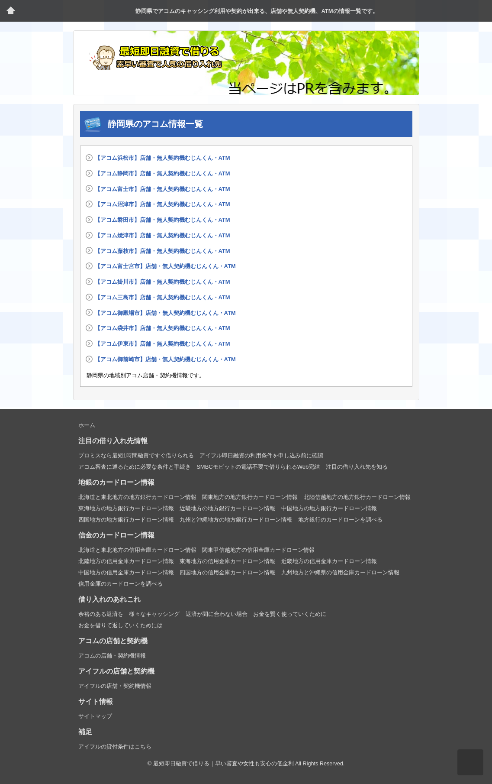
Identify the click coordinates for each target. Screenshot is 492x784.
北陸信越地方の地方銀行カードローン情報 (357, 497)
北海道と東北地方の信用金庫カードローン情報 (137, 550)
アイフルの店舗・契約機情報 (114, 686)
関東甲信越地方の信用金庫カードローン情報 (258, 550)
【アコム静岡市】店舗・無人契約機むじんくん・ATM (162, 173)
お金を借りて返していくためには (120, 625)
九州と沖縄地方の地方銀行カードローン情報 (236, 519)
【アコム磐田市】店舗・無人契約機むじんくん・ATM (162, 220)
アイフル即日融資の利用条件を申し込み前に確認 (261, 455)
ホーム (86, 425)
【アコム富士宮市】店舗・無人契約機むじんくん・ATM (165, 266)
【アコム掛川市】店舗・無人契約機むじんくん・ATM (162, 282)
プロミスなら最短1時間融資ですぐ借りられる (136, 455)
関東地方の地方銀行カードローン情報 (250, 497)
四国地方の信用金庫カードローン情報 (227, 572)
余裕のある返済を (100, 614)
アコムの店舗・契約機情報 (112, 655)
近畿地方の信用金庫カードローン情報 (329, 561)
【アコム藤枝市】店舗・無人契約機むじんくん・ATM (162, 251)
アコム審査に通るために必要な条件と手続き (134, 466)
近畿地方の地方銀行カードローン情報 (227, 508)
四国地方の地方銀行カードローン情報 (126, 519)
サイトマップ (95, 716)
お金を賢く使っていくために (289, 614)
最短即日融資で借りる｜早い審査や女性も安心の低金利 (223, 764)
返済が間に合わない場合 (217, 614)
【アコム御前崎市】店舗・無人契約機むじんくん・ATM (165, 359)
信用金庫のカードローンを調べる (120, 583)
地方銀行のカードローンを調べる (340, 519)
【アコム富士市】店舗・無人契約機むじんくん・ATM (162, 189)
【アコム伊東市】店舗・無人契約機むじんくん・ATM (162, 343)
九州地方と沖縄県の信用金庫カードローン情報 (340, 572)
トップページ (11, 11)
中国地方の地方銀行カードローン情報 (329, 508)
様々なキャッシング (154, 614)
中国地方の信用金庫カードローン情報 (126, 572)
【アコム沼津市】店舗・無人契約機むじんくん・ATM (162, 204)
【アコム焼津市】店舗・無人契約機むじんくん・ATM (162, 235)
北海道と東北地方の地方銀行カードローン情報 (137, 497)
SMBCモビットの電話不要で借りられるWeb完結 (258, 466)
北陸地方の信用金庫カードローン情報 (126, 561)
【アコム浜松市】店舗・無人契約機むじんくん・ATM (162, 158)
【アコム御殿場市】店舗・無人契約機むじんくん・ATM (165, 313)
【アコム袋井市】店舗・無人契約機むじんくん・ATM (162, 328)
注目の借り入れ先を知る (357, 466)
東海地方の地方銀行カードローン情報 (126, 508)
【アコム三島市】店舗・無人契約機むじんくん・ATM (162, 297)
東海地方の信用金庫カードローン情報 (227, 561)
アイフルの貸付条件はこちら (114, 746)
